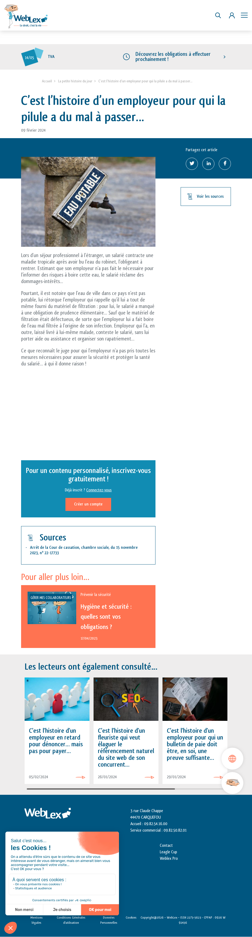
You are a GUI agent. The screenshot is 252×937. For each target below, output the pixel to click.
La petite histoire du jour (75, 81)
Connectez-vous (99, 490)
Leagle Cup (168, 852)
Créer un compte (88, 504)
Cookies (131, 917)
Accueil (47, 81)
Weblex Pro (169, 859)
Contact (166, 846)
